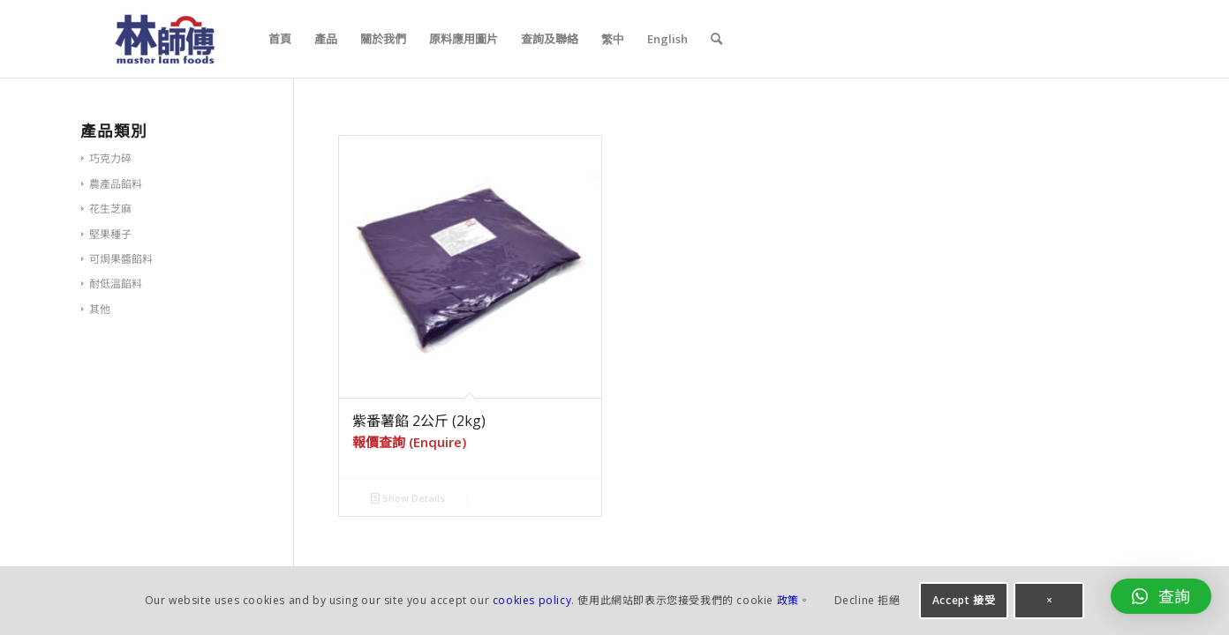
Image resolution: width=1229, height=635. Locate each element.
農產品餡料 (115, 183)
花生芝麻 (110, 208)
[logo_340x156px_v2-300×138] (164, 39)
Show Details (408, 497)
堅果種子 (110, 234)
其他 (99, 309)
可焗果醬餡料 (121, 258)
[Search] (716, 39)
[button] (1161, 596)
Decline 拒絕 (867, 600)
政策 (788, 600)
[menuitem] (280, 39)
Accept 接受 (963, 600)
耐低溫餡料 (115, 283)
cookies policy (532, 600)
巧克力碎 (110, 158)
